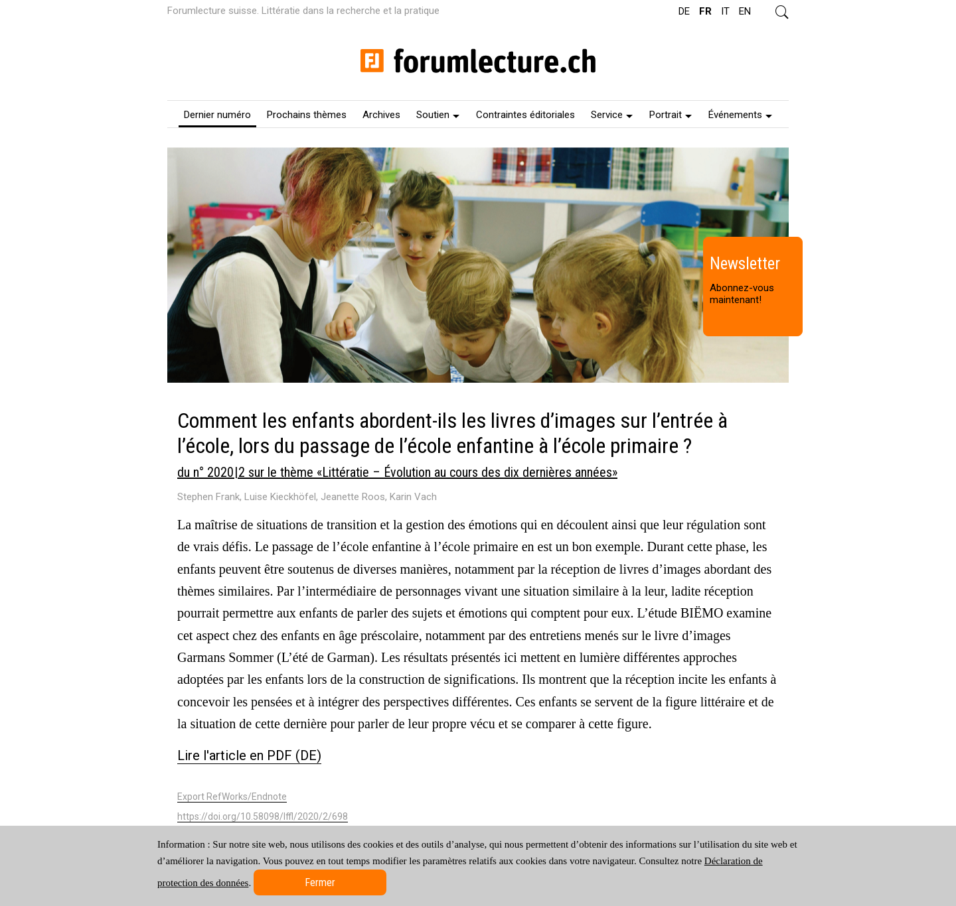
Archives (381, 115)
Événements (740, 115)
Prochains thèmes (307, 115)
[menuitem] (217, 114)
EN (745, 11)
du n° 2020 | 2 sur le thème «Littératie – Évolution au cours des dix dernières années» (397, 472)
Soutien (437, 115)
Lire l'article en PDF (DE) (249, 755)
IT (725, 11)
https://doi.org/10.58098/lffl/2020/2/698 (262, 816)
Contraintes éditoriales (525, 115)
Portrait (670, 115)
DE (684, 11)
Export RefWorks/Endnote (232, 796)
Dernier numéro (217, 115)
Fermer (320, 882)
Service (612, 115)
